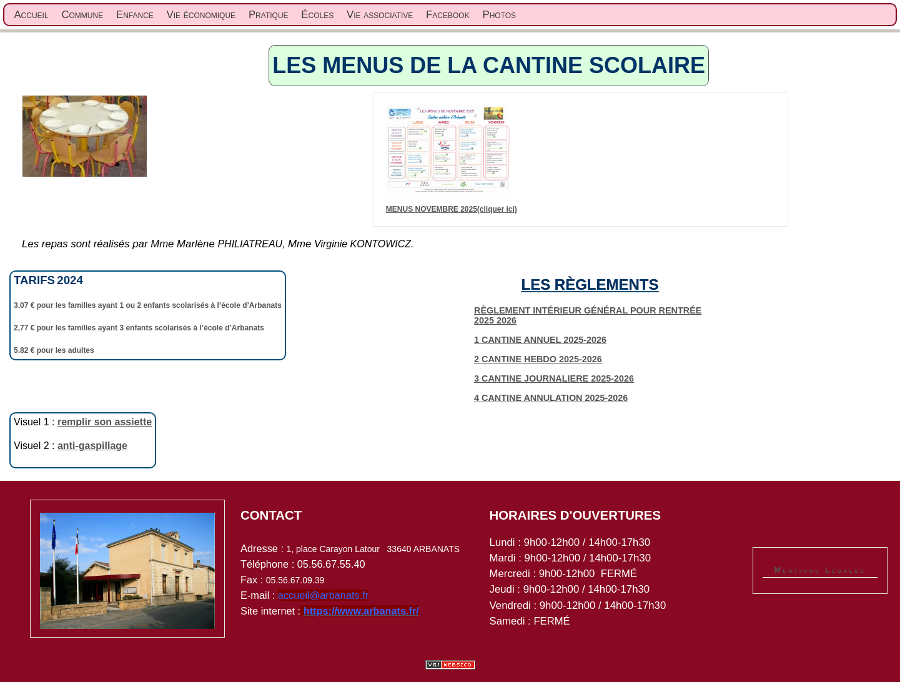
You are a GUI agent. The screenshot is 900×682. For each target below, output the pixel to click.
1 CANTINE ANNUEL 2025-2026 (540, 340)
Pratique (269, 15)
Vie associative (380, 15)
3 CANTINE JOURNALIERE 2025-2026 (554, 378)
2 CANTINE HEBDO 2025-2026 (538, 359)
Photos (499, 15)
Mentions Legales (820, 570)
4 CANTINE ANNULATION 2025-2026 (551, 398)
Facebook (448, 15)
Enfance (135, 15)
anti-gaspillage (92, 445)
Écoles (317, 15)
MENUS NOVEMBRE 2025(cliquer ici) (451, 209)
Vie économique (201, 15)
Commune (82, 15)
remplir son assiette (104, 422)
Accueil (31, 15)
